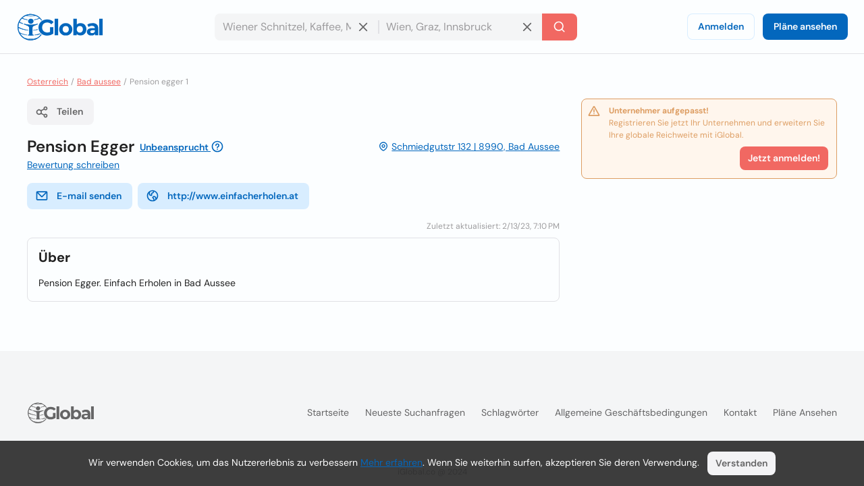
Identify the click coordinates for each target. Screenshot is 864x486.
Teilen (59, 112)
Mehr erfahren (391, 462)
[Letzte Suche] (559, 27)
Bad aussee (99, 81)
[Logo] (60, 27)
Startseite (328, 412)
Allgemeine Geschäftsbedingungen (631, 412)
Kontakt (740, 412)
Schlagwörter (510, 412)
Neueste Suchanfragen (415, 412)
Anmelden (721, 26)
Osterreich (47, 81)
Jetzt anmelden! (784, 158)
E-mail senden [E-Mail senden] (78, 195)
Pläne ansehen (805, 26)
